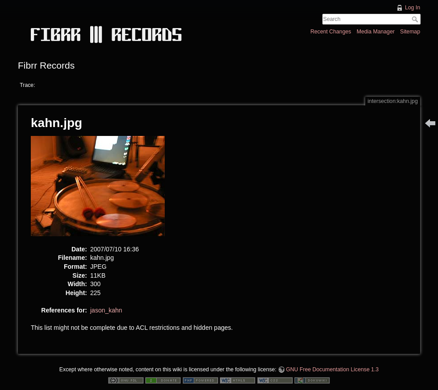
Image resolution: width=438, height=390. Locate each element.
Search (416, 19)
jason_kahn (106, 310)
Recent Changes (330, 32)
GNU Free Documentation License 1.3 (332, 369)
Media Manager (376, 32)
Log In (412, 7)
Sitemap (410, 32)
